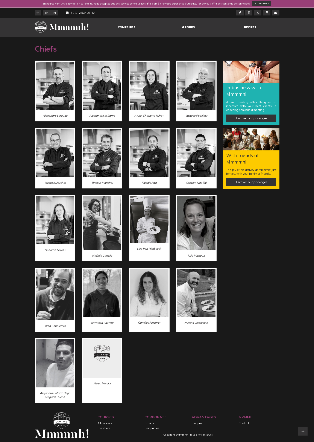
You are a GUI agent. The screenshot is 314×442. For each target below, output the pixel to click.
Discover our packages (251, 118)
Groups (188, 27)
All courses (104, 423)
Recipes (250, 27)
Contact (244, 423)
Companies (126, 27)
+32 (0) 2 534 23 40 (80, 12)
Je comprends (262, 3)
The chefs (103, 428)
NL (54, 12)
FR (38, 12)
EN (47, 12)
